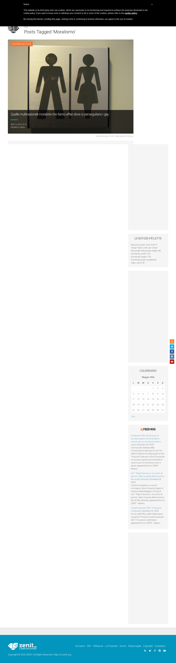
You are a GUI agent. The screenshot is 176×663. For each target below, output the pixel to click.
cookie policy (131, 13)
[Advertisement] (148, 187)
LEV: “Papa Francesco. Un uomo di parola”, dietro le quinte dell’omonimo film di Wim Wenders (147, 476)
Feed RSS (149, 429)
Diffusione (98, 646)
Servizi (123, 646)
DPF (89, 646)
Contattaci (160, 646)
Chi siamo (80, 646)
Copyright (148, 646)
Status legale (134, 646)
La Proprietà (111, 646)
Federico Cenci (18, 127)
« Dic (133, 416)
